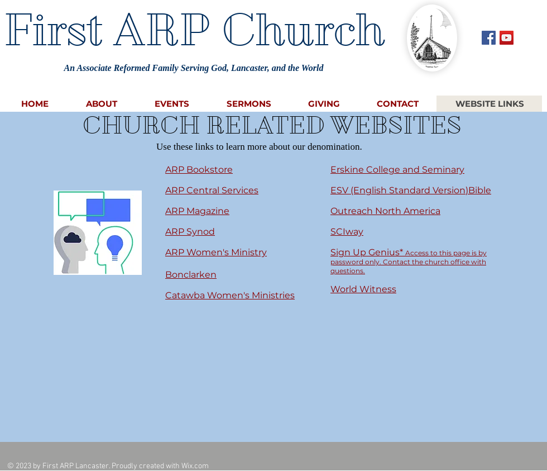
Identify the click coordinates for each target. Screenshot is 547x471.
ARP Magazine (197, 211)
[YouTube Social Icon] (507, 38)
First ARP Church (194, 29)
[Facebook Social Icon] (489, 38)
